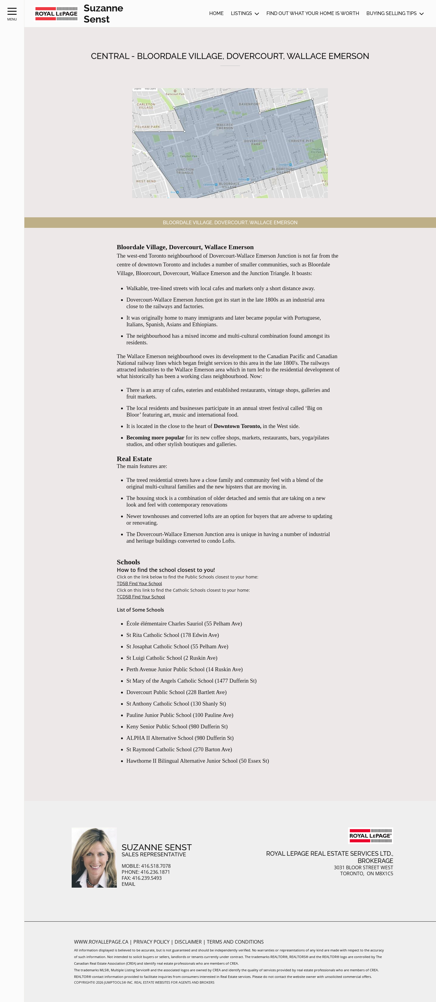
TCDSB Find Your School (141, 596)
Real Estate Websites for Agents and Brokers (174, 982)
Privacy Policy (152, 941)
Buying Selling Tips (391, 13)
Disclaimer (189, 941)
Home (216, 13)
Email (128, 884)
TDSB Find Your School (139, 583)
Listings (241, 13)
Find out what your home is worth (312, 13)
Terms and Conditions (235, 941)
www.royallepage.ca (101, 941)
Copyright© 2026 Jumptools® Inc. (103, 982)
